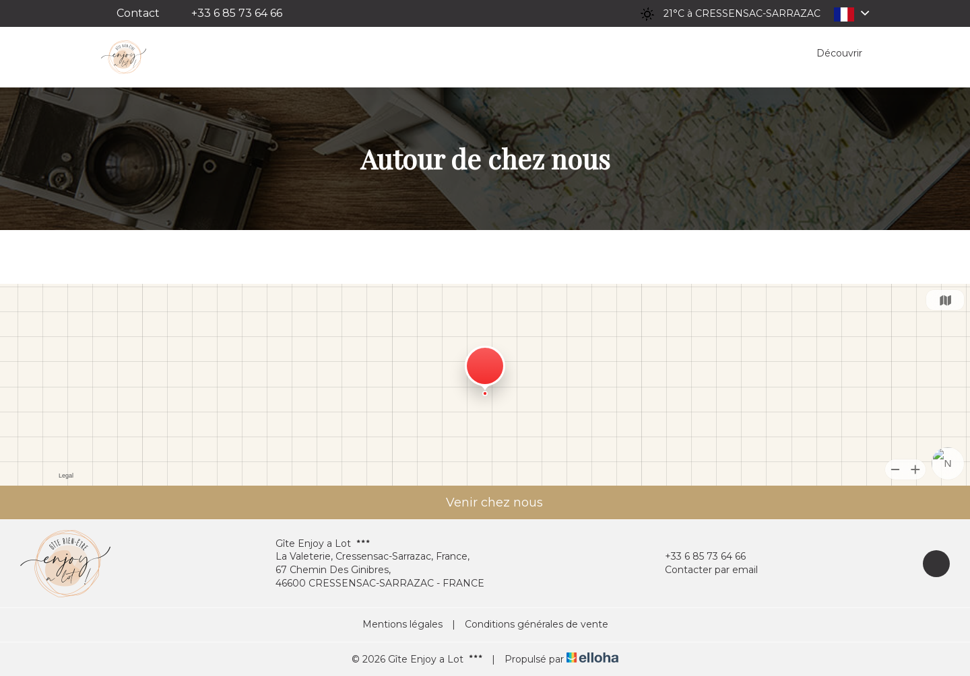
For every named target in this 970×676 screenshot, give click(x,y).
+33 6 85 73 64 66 (697, 556)
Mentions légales (402, 624)
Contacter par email (703, 570)
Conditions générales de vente (536, 624)
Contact (138, 13)
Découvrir (839, 53)
